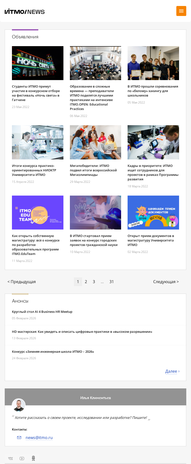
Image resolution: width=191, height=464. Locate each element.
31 (111, 281)
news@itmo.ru (39, 437)
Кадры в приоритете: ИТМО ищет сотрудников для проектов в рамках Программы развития (153, 172)
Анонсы (20, 301)
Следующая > (166, 281)
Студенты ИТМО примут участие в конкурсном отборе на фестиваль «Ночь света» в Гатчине (36, 93)
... (102, 281)
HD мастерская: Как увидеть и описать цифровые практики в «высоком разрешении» (82, 331)
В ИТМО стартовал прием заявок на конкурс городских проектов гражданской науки (94, 240)
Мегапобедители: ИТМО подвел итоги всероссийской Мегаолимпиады (93, 170)
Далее (171, 371)
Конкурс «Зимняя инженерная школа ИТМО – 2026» (53, 351)
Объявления (25, 37)
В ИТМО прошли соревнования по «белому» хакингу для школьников (153, 91)
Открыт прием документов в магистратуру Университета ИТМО (151, 240)
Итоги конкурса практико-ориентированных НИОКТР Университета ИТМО (34, 170)
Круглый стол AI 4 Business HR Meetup (42, 311)
